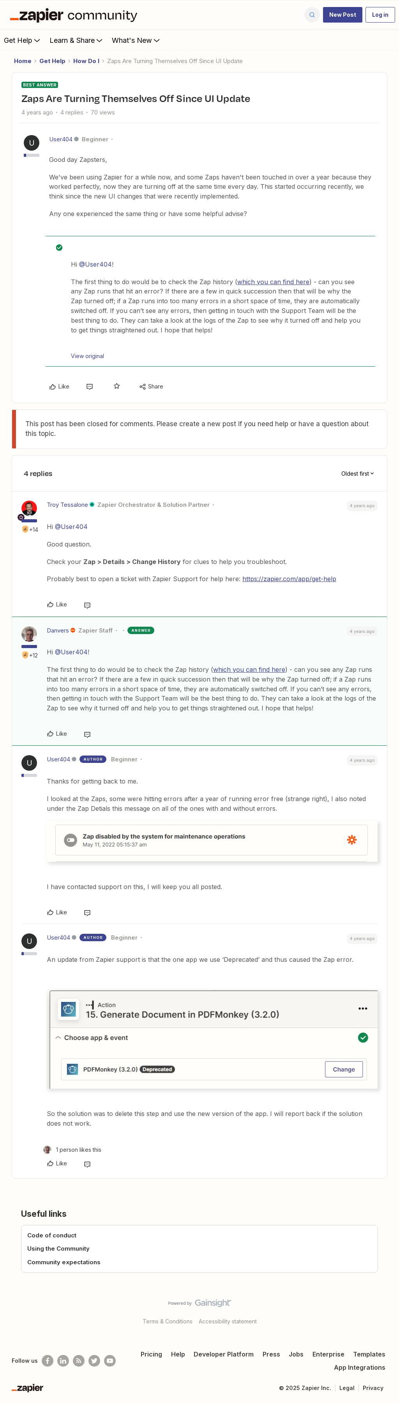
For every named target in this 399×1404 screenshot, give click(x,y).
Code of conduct (51, 1235)
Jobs (296, 1354)
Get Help (23, 40)
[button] (342, 15)
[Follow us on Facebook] (47, 1361)
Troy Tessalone (67, 504)
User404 (60, 139)
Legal (347, 1388)
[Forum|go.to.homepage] (75, 15)
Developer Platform (224, 1354)
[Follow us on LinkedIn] (63, 1361)
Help (178, 1354)
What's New (136, 40)
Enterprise (328, 1354)
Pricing (151, 1354)
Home (23, 61)
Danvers (58, 630)
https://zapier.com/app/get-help (289, 579)
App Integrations (359, 1367)
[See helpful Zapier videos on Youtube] (110, 1361)
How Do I (86, 61)
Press (271, 1354)
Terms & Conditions (167, 1321)
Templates (369, 1354)
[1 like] (72, 1150)
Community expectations (64, 1262)
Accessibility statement (228, 1321)
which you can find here (273, 282)
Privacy (373, 1388)
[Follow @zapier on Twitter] (94, 1361)
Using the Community (58, 1248)
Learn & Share (76, 40)
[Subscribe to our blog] (79, 1361)
